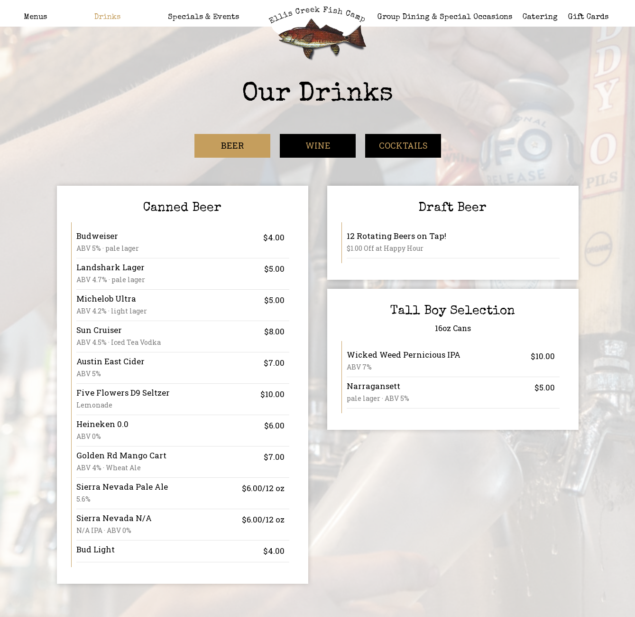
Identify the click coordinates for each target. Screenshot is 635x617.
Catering (540, 17)
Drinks (107, 17)
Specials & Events (203, 17)
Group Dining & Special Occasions (444, 17)
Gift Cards (588, 17)
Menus (35, 17)
